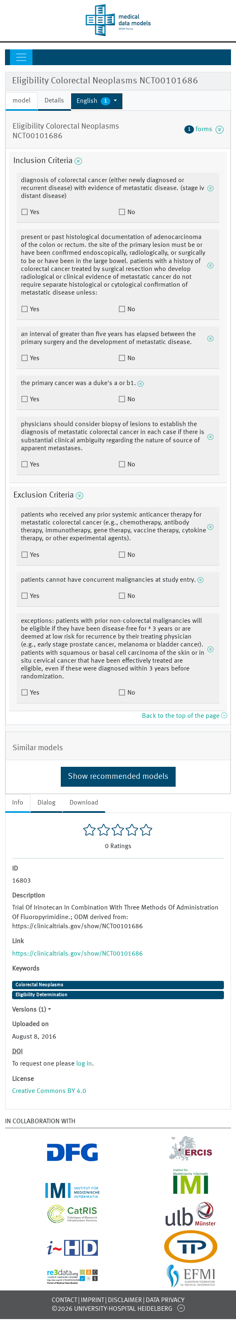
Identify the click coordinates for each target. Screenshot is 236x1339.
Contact (64, 1300)
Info (17, 803)
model (21, 101)
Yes (34, 212)
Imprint (92, 1300)
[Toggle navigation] (21, 57)
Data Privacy (165, 1300)
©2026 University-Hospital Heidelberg (112, 1309)
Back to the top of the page (184, 716)
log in (84, 1064)
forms (204, 129)
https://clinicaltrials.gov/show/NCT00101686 (77, 954)
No (130, 212)
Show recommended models (118, 777)
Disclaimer (125, 1300)
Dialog (46, 803)
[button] (96, 101)
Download (84, 803)
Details (54, 101)
